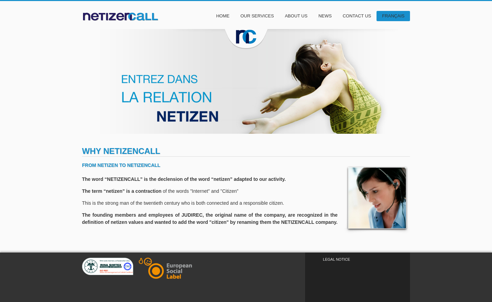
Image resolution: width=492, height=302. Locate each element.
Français (393, 15)
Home (223, 15)
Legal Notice (336, 259)
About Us (296, 15)
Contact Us (357, 15)
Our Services (257, 15)
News (325, 15)
